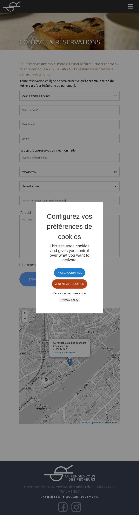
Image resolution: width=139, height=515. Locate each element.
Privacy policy (69, 300)
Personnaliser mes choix (69, 293)
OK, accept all (69, 272)
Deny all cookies (69, 283)
